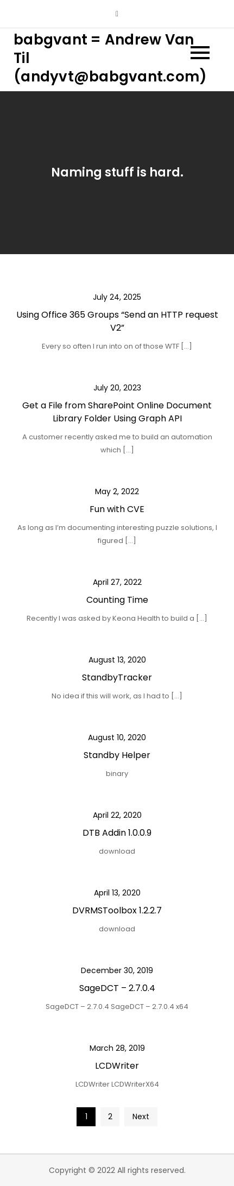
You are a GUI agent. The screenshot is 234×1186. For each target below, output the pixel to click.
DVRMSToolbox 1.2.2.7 (117, 910)
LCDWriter (117, 1065)
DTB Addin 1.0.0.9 (117, 833)
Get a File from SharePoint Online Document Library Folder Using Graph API (117, 412)
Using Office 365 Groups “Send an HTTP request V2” (117, 321)
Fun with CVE (117, 509)
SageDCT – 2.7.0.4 (117, 988)
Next (140, 1116)
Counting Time (117, 600)
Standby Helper (117, 755)
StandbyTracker (117, 677)
